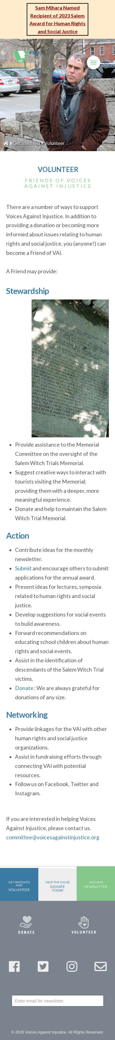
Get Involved (26, 143)
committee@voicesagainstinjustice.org (52, 837)
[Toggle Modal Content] (79, 61)
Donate (24, 688)
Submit (23, 568)
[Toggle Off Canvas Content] (93, 62)
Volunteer (54, 143)
